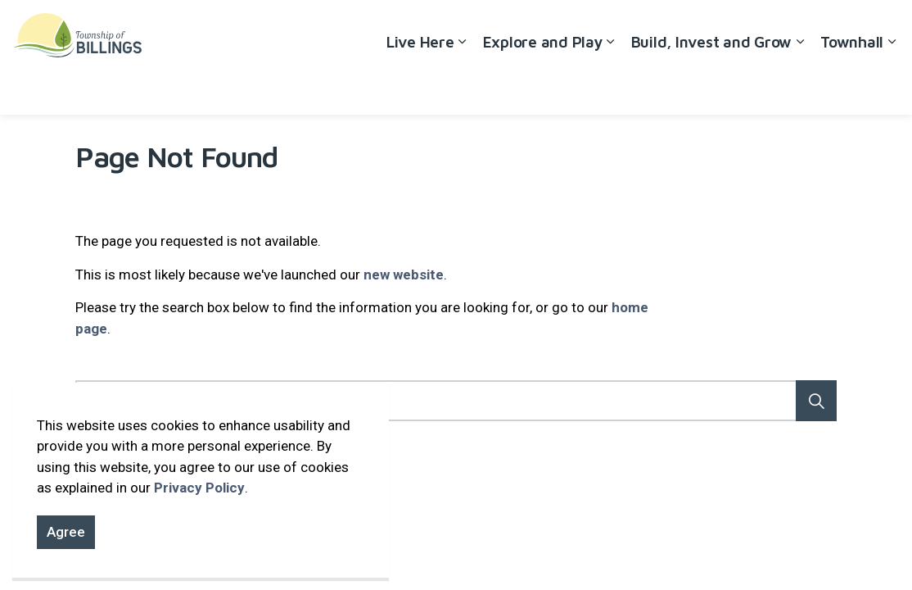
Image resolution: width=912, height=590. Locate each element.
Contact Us (822, 28)
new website (403, 274)
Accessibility (683, 28)
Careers (755, 28)
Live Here (420, 86)
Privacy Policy (199, 487)
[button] (816, 400)
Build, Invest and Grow (711, 86)
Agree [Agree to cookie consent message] (66, 532)
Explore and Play (543, 86)
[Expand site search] (883, 28)
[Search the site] (456, 400)
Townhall (851, 86)
